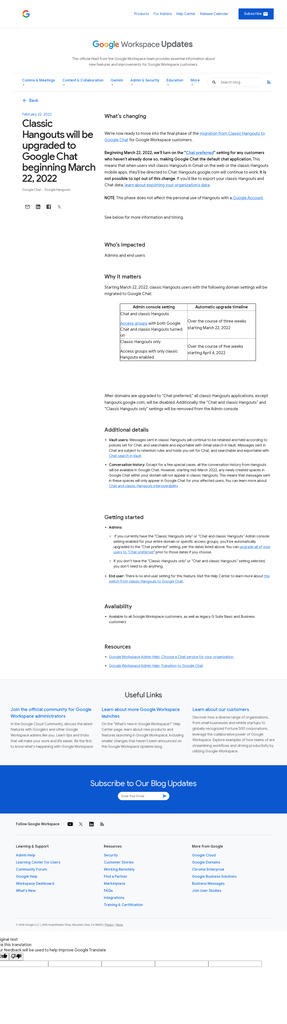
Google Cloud (204, 855)
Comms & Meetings (38, 82)
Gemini (117, 82)
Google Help (26, 876)
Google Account (247, 197)
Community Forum (31, 869)
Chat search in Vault (125, 456)
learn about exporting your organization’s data (167, 185)
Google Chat (32, 190)
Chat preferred (200, 152)
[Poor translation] (16, 957)
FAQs (108, 891)
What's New (26, 891)
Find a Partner (115, 876)
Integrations (114, 898)
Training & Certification (123, 905)
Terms (119, 924)
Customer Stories (119, 862)
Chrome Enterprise (208, 869)
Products (141, 14)
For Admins (162, 14)
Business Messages (208, 883)
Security (111, 855)
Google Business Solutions (214, 876)
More (195, 82)
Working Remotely (119, 869)
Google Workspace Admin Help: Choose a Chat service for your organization (171, 657)
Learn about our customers (220, 709)
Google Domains (206, 862)
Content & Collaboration (82, 82)
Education (175, 82)
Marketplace (114, 883)
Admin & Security (144, 82)
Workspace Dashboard (35, 883)
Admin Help (25, 855)
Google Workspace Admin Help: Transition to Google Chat (156, 666)
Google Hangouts (57, 190)
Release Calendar (214, 14)
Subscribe (256, 14)
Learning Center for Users (38, 862)
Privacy (109, 924)
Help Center (186, 14)
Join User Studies (206, 891)
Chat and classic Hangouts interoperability (143, 486)
